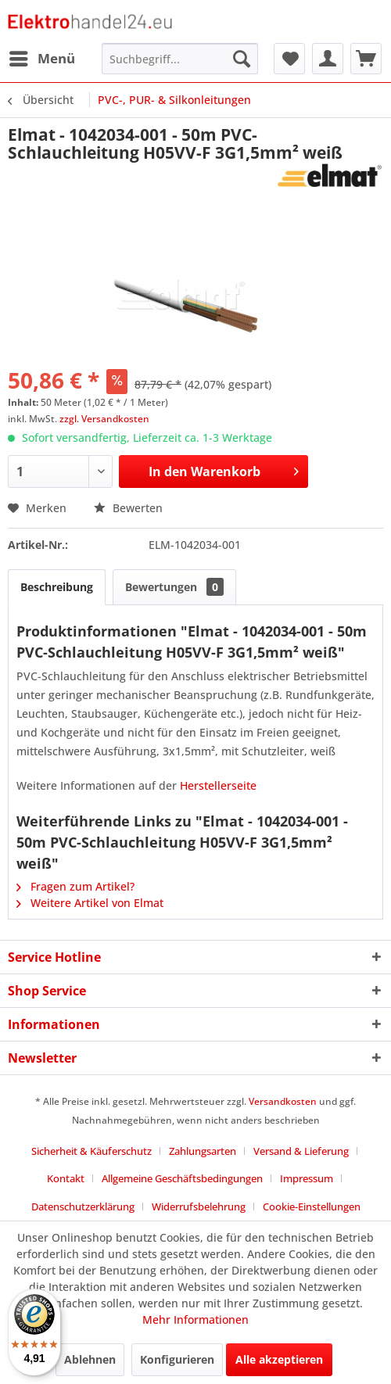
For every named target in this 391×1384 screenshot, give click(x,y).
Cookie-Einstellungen (312, 1206)
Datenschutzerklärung (83, 1206)
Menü (42, 56)
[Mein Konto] (327, 58)
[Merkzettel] (289, 58)
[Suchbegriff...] (180, 58)
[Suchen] (241, 58)
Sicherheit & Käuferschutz (91, 1151)
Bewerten (128, 507)
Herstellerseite (218, 785)
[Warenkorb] (366, 58)
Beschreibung (56, 586)
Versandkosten (283, 1101)
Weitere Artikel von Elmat (89, 902)
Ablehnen (90, 1359)
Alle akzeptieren (279, 1359)
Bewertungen (174, 587)
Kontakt (65, 1178)
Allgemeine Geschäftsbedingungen (182, 1178)
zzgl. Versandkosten (104, 418)
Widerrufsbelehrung (199, 1206)
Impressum (306, 1178)
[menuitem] (41, 58)
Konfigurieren (177, 1359)
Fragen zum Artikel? (75, 886)
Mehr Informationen (195, 1319)
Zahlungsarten (202, 1151)
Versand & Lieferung (301, 1151)
